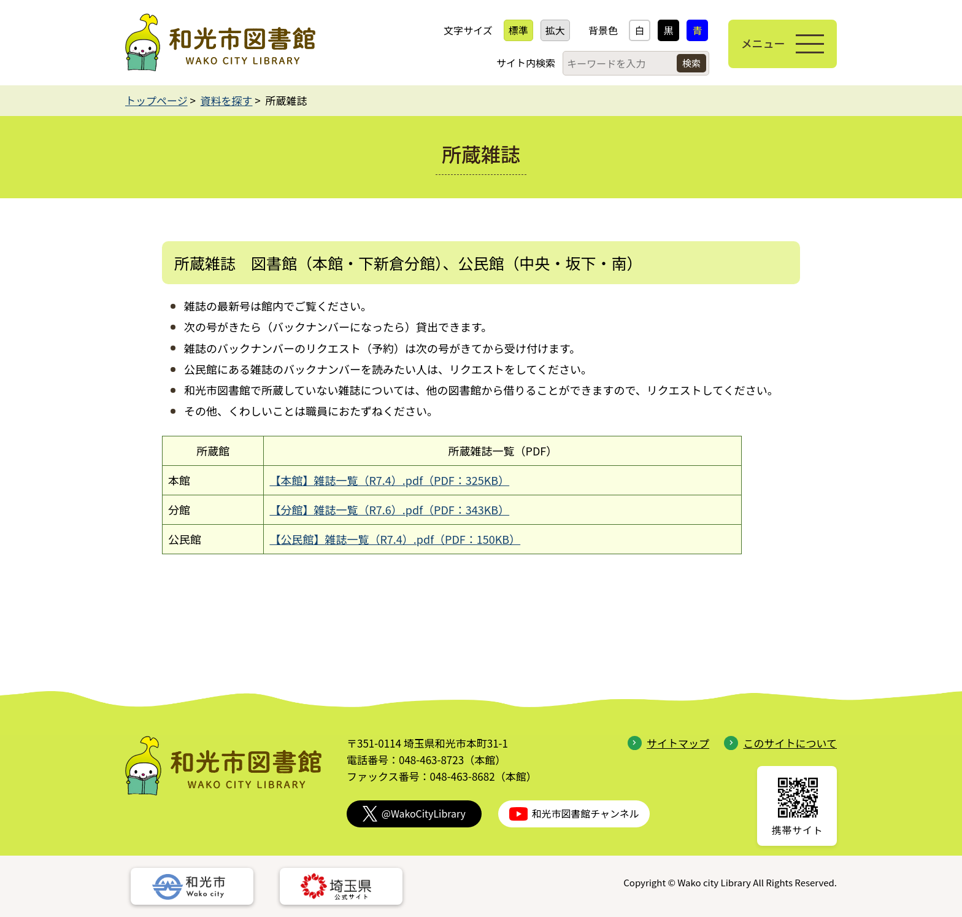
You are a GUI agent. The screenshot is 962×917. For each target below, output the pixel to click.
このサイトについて (780, 743)
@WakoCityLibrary (414, 813)
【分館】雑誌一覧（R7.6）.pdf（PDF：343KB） (389, 509)
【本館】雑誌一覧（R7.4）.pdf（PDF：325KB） (389, 480)
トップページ (156, 100)
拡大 (554, 30)
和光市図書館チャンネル (574, 814)
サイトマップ (668, 743)
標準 (518, 30)
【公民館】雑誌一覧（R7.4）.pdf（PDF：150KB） (394, 539)
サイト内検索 (525, 62)
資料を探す (227, 100)
